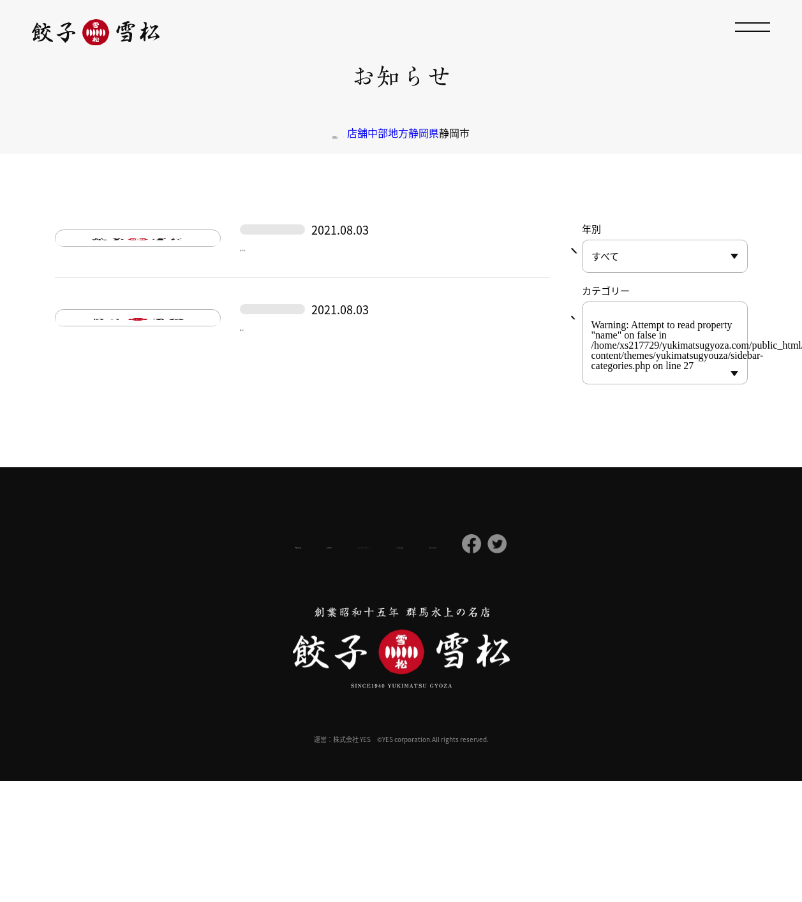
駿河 (254, 456)
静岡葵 (261, 290)
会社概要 (199, 665)
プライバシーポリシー (354, 664)
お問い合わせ (530, 664)
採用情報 (266, 664)
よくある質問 (451, 664)
